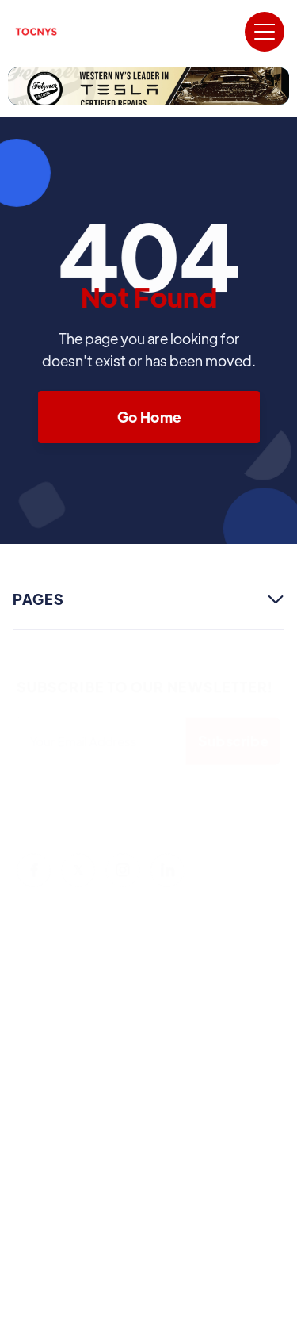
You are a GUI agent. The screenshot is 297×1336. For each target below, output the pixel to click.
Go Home (148, 417)
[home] (36, 32)
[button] (264, 32)
